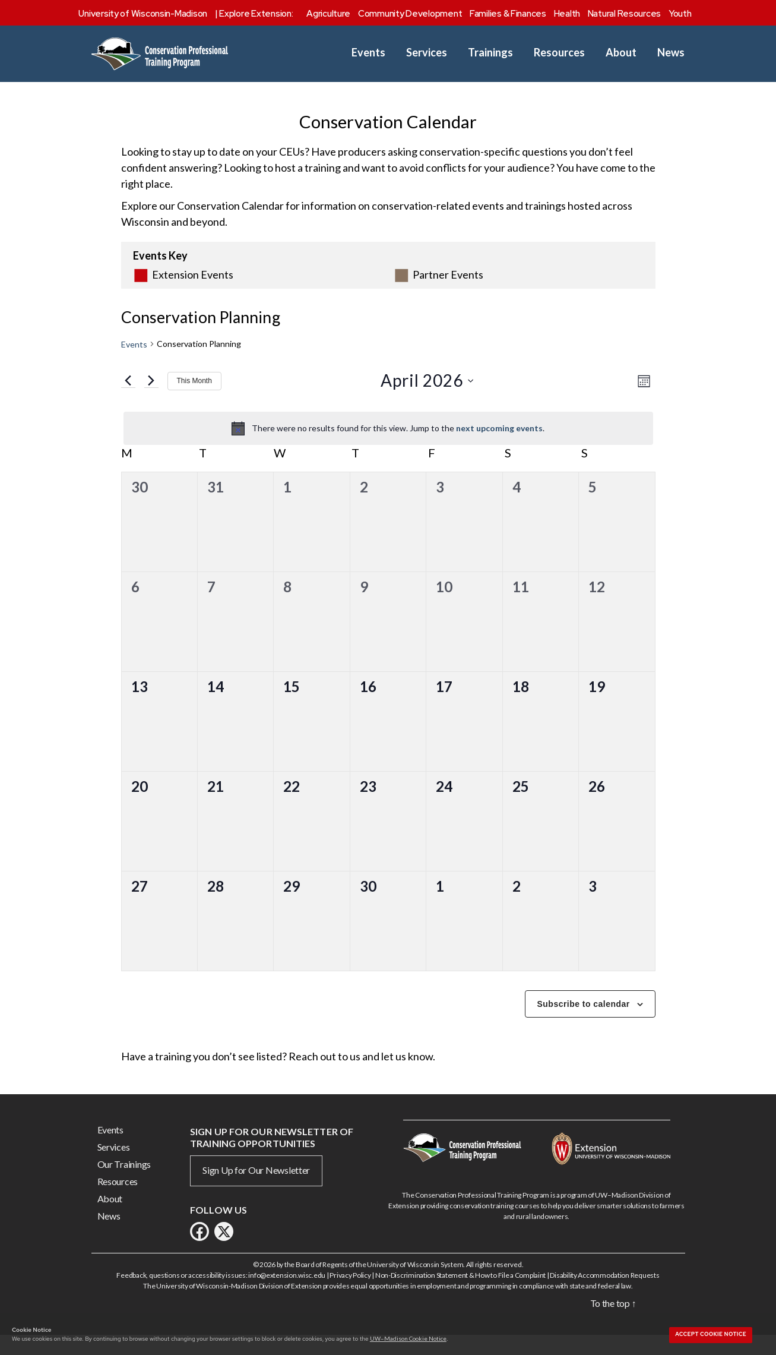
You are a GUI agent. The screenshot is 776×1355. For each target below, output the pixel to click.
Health (567, 14)
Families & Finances (508, 14)
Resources (559, 52)
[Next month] (151, 399)
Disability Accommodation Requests (604, 1293)
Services (426, 52)
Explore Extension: (256, 14)
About (621, 52)
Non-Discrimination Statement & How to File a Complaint (460, 1293)
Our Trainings (124, 1182)
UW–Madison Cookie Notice (408, 1338)
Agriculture (328, 14)
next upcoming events (499, 446)
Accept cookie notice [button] (710, 1334)
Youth (680, 14)
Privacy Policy (350, 1293)
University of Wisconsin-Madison (142, 14)
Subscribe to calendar (583, 1022)
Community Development (410, 14)
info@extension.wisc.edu (286, 1293)
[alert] (388, 446)
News (671, 52)
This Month (194, 399)
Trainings (490, 52)
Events (368, 52)
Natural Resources (624, 14)
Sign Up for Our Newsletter (256, 1188)
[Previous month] (128, 399)
